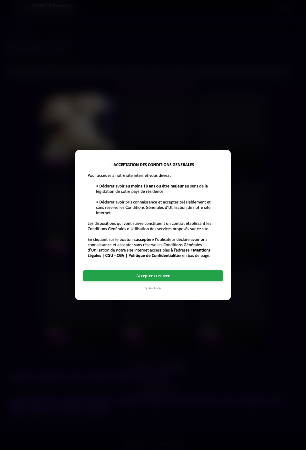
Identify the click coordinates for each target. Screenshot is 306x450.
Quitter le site (153, 288)
